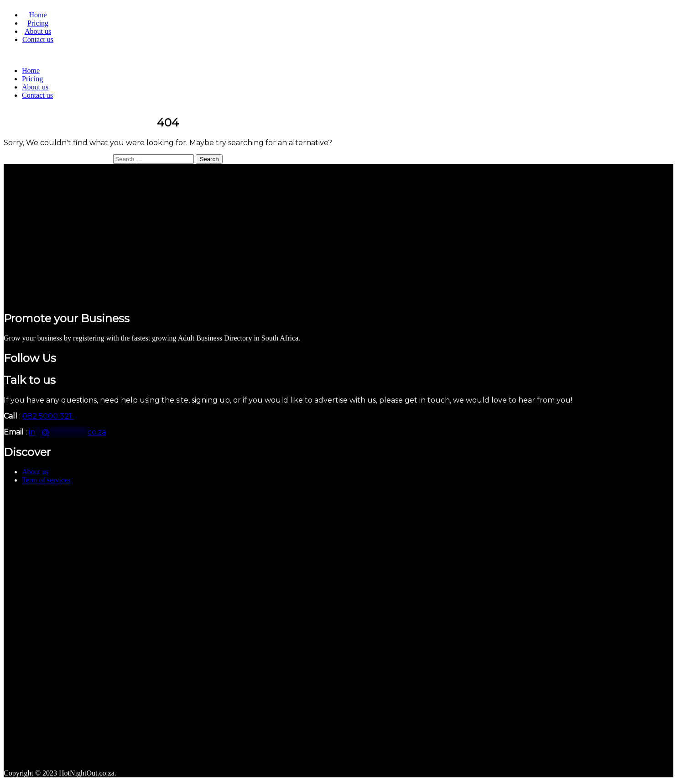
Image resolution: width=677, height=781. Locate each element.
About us (38, 31)
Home (38, 15)
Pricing (37, 23)
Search (209, 159)
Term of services (46, 480)
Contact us (37, 39)
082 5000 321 (47, 416)
